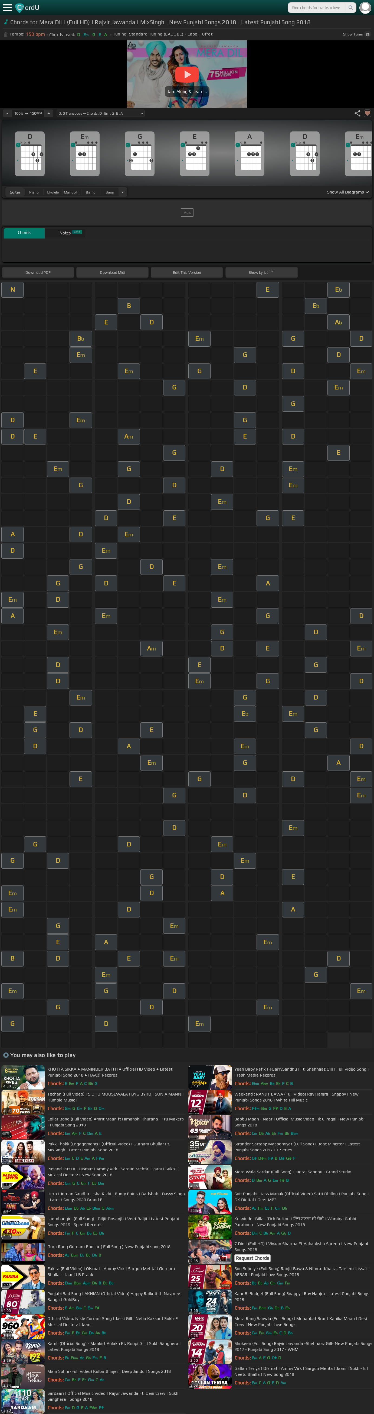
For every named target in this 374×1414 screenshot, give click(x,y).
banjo (91, 192)
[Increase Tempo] (48, 113)
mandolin (72, 192)
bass (110, 192)
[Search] (350, 7)
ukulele (53, 192)
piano (34, 192)
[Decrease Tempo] (7, 113)
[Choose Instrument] (123, 192)
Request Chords (252, 1258)
